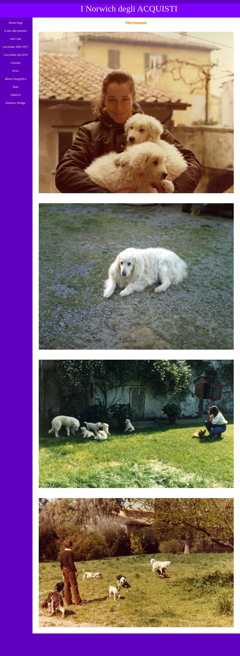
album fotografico (15, 79)
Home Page (16, 23)
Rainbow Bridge (16, 103)
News (15, 71)
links (15, 87)
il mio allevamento (15, 31)
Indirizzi (15, 95)
